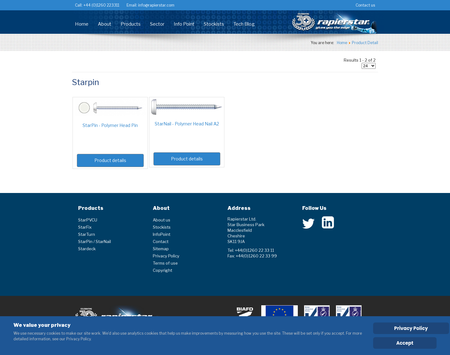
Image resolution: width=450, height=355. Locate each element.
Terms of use (165, 263)
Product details (110, 160)
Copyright (162, 270)
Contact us (365, 5)
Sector (157, 24)
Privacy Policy (166, 255)
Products (131, 24)
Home (81, 24)
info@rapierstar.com (155, 5)
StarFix (85, 227)
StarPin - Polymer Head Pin (110, 125)
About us (161, 219)
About (104, 24)
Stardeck (87, 248)
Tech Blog (244, 24)
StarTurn (86, 234)
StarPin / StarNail (94, 241)
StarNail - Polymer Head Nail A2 (187, 123)
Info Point (184, 24)
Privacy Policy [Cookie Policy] (411, 328)
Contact (160, 241)
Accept (404, 343)
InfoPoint (161, 234)
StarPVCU (87, 219)
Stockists (214, 24)
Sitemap (161, 248)
